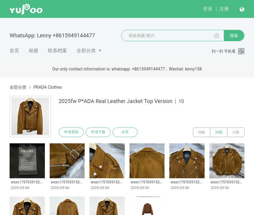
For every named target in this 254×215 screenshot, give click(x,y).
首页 (14, 50)
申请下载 (98, 132)
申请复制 (71, 132)
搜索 (234, 35)
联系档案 (57, 50)
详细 (218, 132)
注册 (224, 9)
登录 (207, 9)
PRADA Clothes (47, 87)
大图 (235, 132)
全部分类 (86, 50)
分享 (125, 132)
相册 (33, 50)
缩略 (201, 132)
